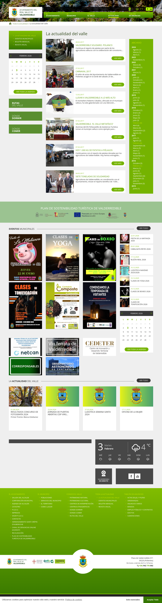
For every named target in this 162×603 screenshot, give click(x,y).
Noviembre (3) (139, 183)
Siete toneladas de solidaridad (92, 176)
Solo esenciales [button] (133, 600)
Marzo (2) (137, 85)
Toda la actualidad (20, 23)
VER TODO (143, 228)
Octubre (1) (137, 67)
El (52, 15)
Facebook (147, 9)
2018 (134, 108)
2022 (134, 62)
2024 (134, 47)
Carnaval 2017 (83, 71)
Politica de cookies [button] (73, 600)
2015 (134, 186)
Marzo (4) (137, 128)
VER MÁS (118, 58)
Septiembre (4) (139, 145)
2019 (134, 95)
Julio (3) (136, 100)
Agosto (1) (137, 49)
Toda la (113, 15)
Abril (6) (136, 125)
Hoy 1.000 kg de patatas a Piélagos (94, 150)
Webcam (129, 9)
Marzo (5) (137, 148)
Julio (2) (136, 77)
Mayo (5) (136, 118)
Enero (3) (136, 113)
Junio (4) (136, 171)
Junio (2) (136, 97)
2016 (134, 161)
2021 (134, 70)
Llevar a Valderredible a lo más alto (96, 97)
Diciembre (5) (138, 178)
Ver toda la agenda (25, 92)
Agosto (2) (137, 140)
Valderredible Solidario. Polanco (94, 45)
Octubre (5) (137, 163)
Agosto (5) (137, 133)
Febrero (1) (137, 166)
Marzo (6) (137, 65)
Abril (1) (136, 55)
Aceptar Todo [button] (152, 600)
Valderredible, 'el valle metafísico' (94, 124)
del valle (17, 104)
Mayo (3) (136, 153)
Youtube (151, 9)
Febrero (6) (137, 143)
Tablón (134, 15)
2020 (134, 75)
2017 (134, 135)
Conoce (91, 15)
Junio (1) (136, 92)
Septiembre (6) (139, 176)
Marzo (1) (137, 52)
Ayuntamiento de (25, 12)
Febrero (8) (137, 123)
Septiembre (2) (139, 130)
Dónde (16, 117)
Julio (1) (136, 138)
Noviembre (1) (139, 60)
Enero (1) (136, 90)
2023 (134, 57)
